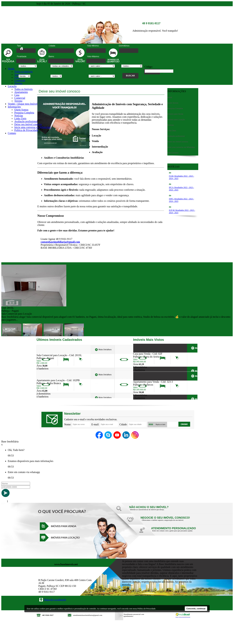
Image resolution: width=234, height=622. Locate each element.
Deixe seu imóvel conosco (28, 124)
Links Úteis (20, 118)
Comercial (19, 80)
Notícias (18, 115)
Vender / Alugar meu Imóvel (22, 103)
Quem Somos (21, 109)
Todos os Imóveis (23, 71)
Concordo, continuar (196, 609)
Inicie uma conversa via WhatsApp (32, 127)
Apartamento (21, 92)
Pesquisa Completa (24, 112)
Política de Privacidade (26, 130)
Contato (12, 133)
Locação (12, 86)
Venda (11, 68)
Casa (16, 77)
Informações (14, 106)
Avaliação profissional (26, 121)
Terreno (18, 83)
